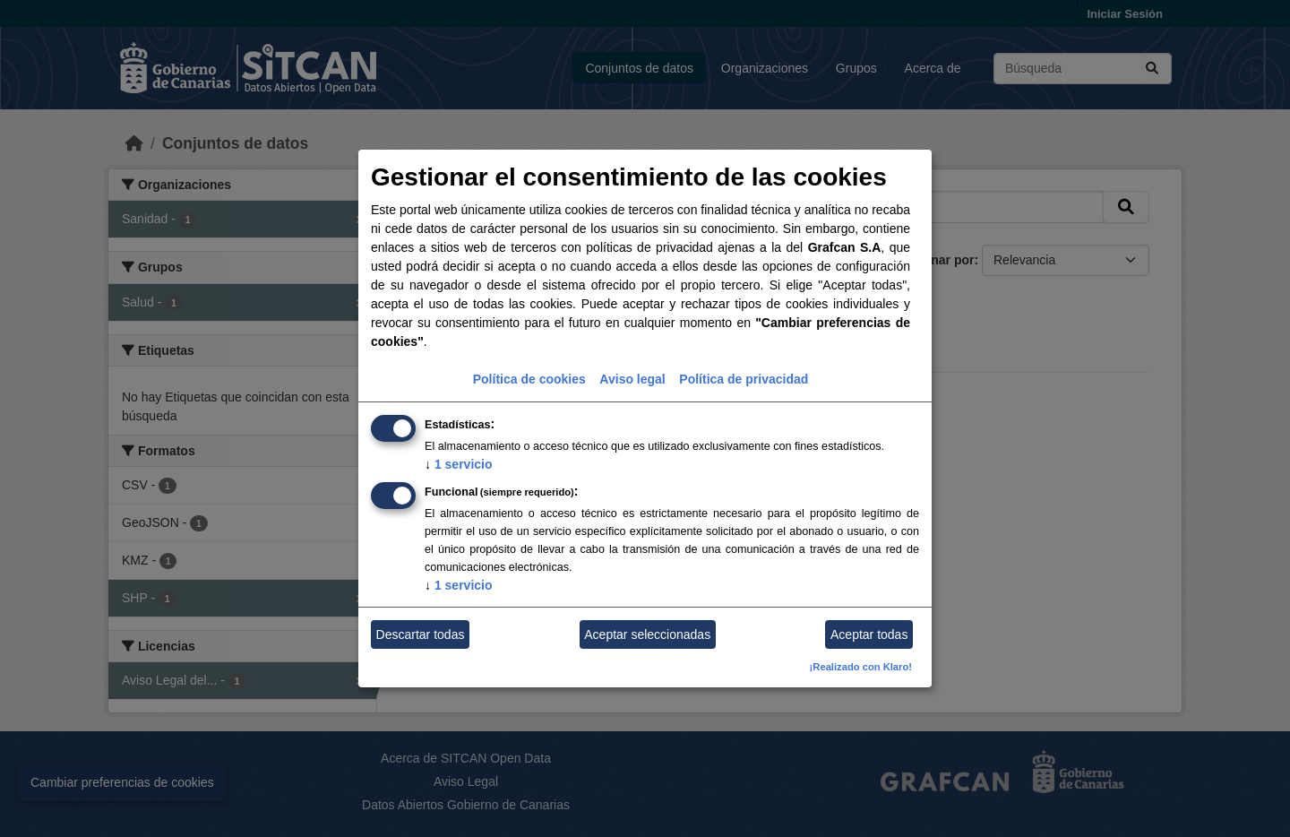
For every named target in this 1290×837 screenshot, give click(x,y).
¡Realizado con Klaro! (861, 666)
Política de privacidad (743, 379)
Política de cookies (529, 379)
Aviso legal (632, 379)
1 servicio (459, 464)
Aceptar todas (868, 634)
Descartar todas (420, 634)
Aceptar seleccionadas (647, 634)
